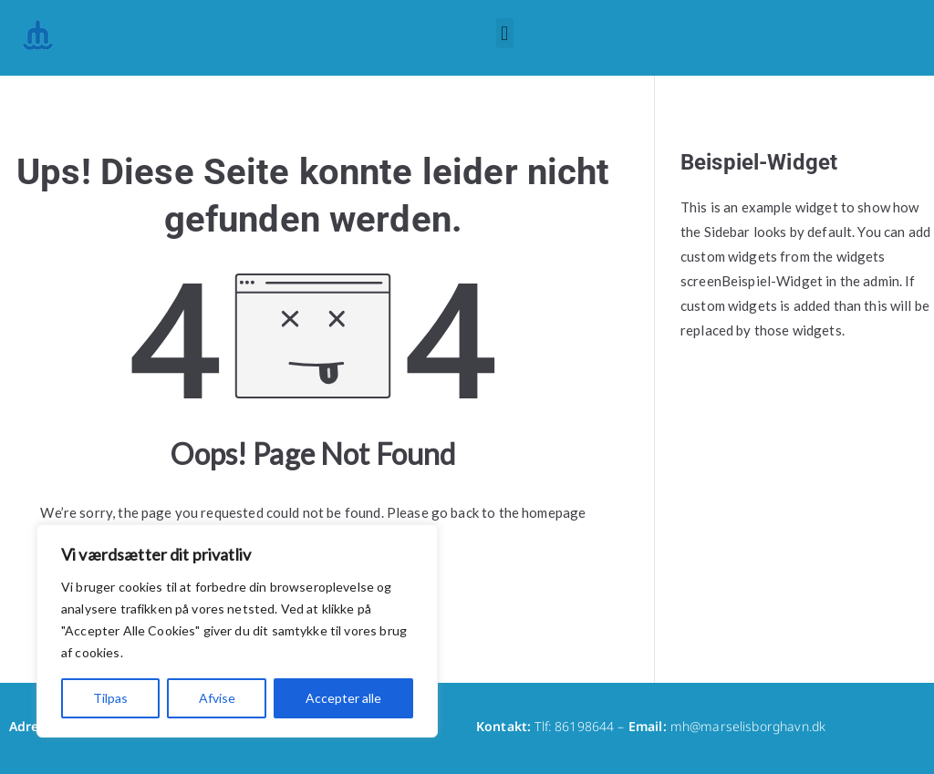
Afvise (217, 698)
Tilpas (110, 698)
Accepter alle (343, 698)
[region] (237, 631)
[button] (505, 33)
